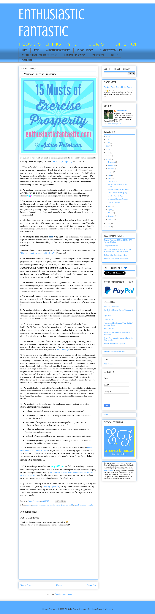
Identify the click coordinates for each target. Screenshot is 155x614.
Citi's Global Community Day (117, 193)
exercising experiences (51, 487)
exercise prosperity (62, 161)
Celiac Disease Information (58, 50)
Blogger (109, 609)
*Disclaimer (27, 60)
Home (24, 50)
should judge (63, 350)
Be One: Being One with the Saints (118, 87)
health (71, 505)
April (110, 210)
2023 (108, 136)
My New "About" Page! (115, 196)
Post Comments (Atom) (63, 594)
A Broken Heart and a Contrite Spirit (116, 259)
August (110, 172)
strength (90, 505)
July (109, 175)
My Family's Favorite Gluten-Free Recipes (39, 55)
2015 (108, 159)
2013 (108, 227)
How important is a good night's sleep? (37, 253)
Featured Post (98, 55)
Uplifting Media (109, 319)
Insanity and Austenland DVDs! (118, 189)
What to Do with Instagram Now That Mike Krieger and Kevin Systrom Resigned (118, 250)
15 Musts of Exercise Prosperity (118, 199)
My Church (107, 315)
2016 (108, 156)
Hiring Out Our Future (111, 246)
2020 (108, 143)
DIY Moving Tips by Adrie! (74, 55)
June (110, 178)
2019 (108, 146)
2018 (108, 149)
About (36, 50)
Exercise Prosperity (114, 202)
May (110, 206)
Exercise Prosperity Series (111, 50)
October (111, 169)
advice (28, 505)
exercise (49, 505)
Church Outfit (112, 181)
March (110, 213)
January (111, 219)
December (111, 162)
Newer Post (25, 585)
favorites (56, 505)
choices (35, 505)
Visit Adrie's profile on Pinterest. (114, 351)
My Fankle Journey (85, 50)
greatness (64, 505)
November (111, 165)
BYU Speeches (109, 328)
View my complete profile (112, 124)
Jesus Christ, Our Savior (112, 306)
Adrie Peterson (122, 110)
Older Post (91, 585)
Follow (106, 414)
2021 (108, 139)
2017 (108, 152)
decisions (42, 505)
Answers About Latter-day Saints (114, 343)
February (111, 216)
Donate (114, 55)
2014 (108, 223)
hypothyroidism (80, 505)
